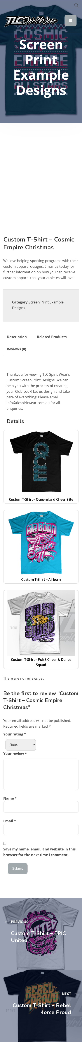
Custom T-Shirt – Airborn (41, 579)
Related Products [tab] (52, 336)
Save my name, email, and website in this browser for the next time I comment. (39, 852)
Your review (15, 753)
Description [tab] (17, 336)
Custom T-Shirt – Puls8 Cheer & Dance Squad (41, 662)
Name (10, 798)
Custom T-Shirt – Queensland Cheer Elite (41, 499)
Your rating (14, 734)
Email (9, 821)
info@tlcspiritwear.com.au (28, 402)
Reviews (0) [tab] (16, 349)
